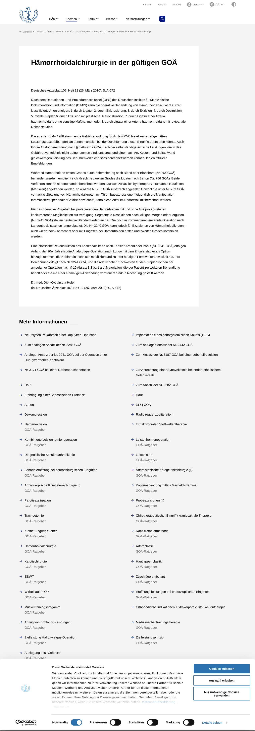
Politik (93, 19)
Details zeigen (212, 723)
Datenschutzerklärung (159, 702)
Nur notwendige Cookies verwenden (221, 694)
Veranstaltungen (141, 19)
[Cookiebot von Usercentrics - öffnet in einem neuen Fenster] (25, 723)
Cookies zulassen (221, 669)
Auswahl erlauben (221, 681)
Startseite (25, 31)
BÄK (53, 19)
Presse (114, 19)
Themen (73, 19)
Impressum (60, 707)
